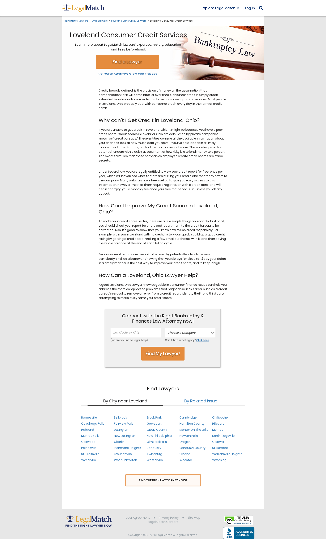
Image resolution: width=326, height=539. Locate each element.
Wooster (185, 460)
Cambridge (188, 417)
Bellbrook (120, 417)
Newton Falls (188, 436)
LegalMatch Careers (163, 514)
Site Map (194, 510)
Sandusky (154, 448)
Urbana (184, 454)
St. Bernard (220, 448)
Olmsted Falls (157, 442)
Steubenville (123, 454)
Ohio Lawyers (99, 20)
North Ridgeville (223, 436)
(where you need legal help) (129, 340)
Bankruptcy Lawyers (76, 20)
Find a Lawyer (127, 62)
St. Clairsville (90, 454)
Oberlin (119, 442)
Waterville (88, 460)
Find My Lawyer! (163, 353)
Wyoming (219, 460)
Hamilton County (191, 423)
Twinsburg (154, 454)
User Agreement (138, 510)
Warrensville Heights (227, 454)
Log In (250, 8)
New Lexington (124, 436)
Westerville (155, 460)
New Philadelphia (159, 436)
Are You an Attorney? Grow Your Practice (127, 74)
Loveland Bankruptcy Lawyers (128, 20)
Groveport (154, 423)
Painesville (89, 448)
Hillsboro (218, 423)
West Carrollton (125, 460)
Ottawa (218, 442)
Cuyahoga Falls (92, 423)
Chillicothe (220, 417)
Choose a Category (181, 333)
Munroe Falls (90, 436)
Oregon (185, 442)
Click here (202, 340)
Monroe (217, 430)
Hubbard (87, 430)
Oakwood (88, 442)
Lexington (121, 430)
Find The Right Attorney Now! (163, 480)
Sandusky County (192, 448)
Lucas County (157, 430)
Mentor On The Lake (193, 430)
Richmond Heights (127, 448)
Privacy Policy (169, 510)
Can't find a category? (187, 340)
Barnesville (89, 417)
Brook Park (154, 417)
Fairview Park (123, 423)
